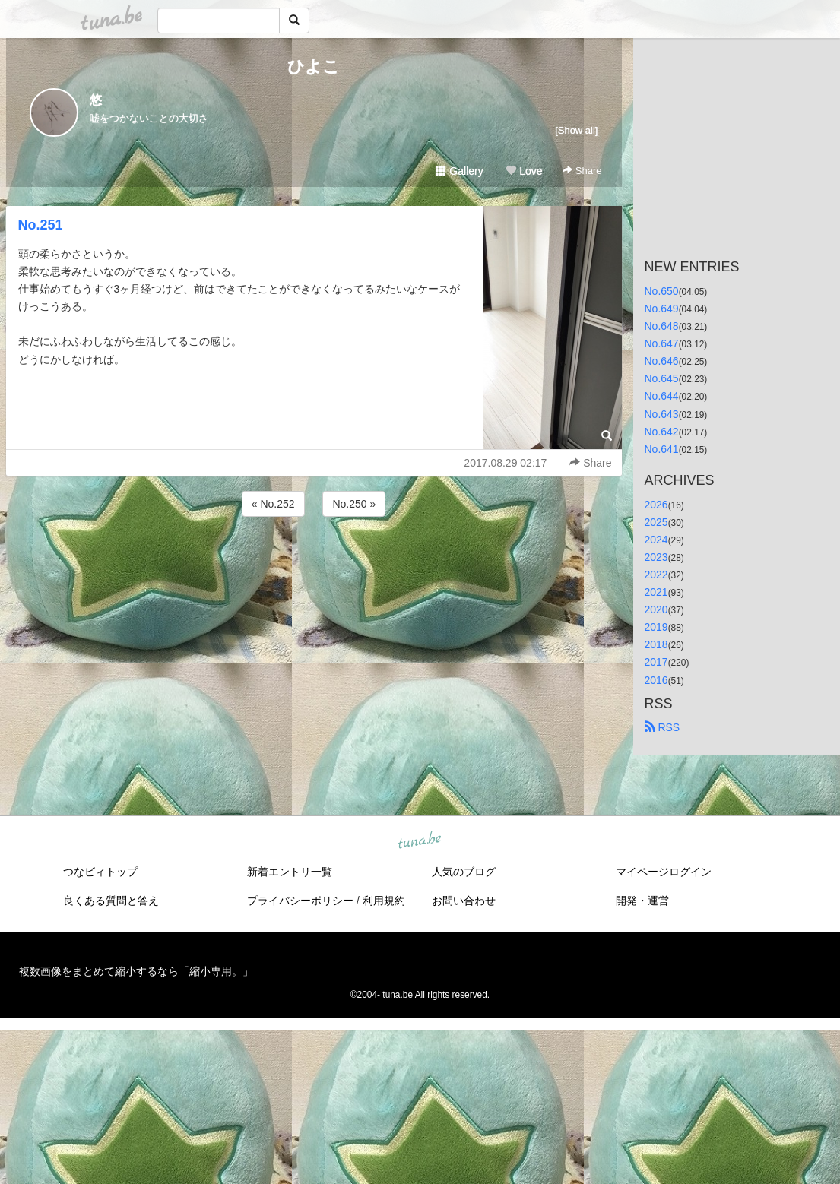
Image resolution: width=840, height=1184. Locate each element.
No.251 (40, 225)
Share (582, 170)
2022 (656, 574)
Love (524, 171)
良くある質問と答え (111, 900)
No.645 (662, 378)
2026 (656, 505)
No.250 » (354, 504)
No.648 (662, 326)
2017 (656, 662)
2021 (656, 592)
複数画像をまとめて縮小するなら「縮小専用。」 (136, 971)
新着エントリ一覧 (289, 872)
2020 (656, 609)
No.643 (662, 414)
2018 (656, 644)
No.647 (662, 343)
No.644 (662, 396)
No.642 (662, 432)
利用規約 (384, 900)
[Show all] (576, 130)
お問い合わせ (464, 900)
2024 (656, 539)
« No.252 (273, 504)
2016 (656, 680)
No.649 (662, 308)
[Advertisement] (314, 561)
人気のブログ (464, 872)
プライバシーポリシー (300, 900)
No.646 (662, 361)
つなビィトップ (100, 872)
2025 (656, 522)
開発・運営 (642, 900)
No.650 (662, 291)
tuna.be (419, 840)
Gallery (459, 171)
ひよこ (313, 66)
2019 (656, 627)
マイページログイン (664, 872)
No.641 (662, 449)
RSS (662, 727)
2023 (656, 557)
